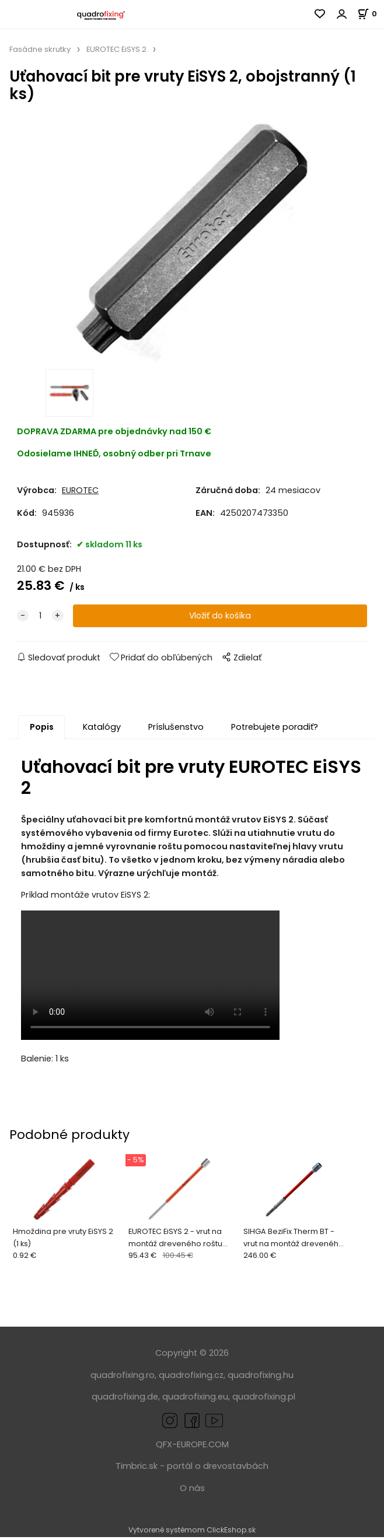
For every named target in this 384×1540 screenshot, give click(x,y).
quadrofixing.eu (195, 1400)
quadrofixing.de (125, 1400)
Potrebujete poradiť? (274, 730)
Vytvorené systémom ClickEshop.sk (192, 1533)
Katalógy (102, 730)
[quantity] (40, 619)
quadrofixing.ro (122, 1378)
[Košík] (370, 13)
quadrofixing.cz (191, 1378)
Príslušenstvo (176, 730)
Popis (42, 730)
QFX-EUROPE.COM (192, 1448)
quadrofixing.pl (263, 1400)
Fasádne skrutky (40, 49)
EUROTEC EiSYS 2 (116, 49)
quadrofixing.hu (261, 1378)
